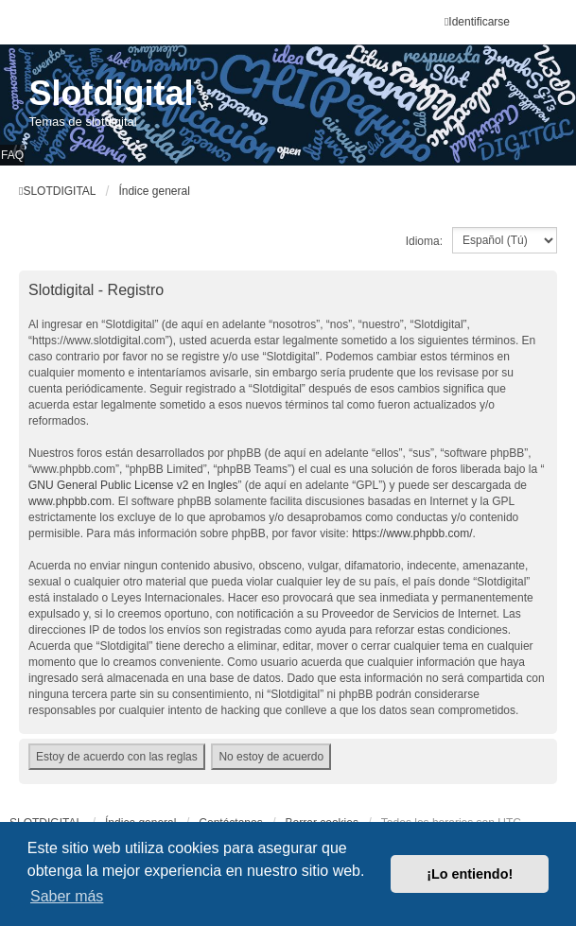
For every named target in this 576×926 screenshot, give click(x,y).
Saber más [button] (66, 896)
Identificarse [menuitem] (477, 21)
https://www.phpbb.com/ (412, 533)
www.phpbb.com (70, 501)
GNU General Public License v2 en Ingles (132, 485)
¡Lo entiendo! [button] (470, 874)
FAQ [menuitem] (12, 155)
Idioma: (424, 241)
